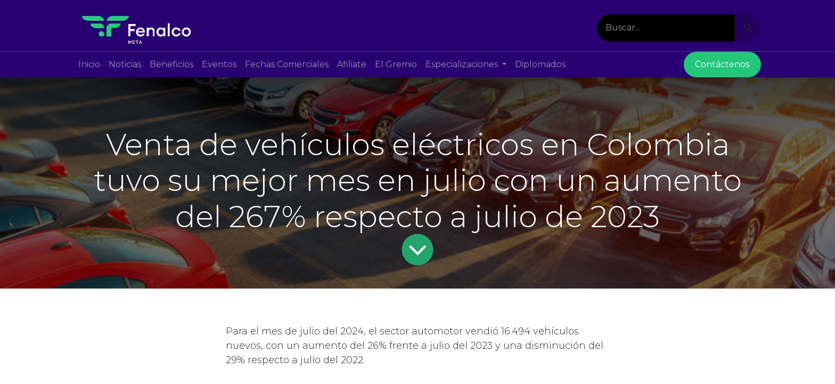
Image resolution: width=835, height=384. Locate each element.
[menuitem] (89, 64)
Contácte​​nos (722, 64)
